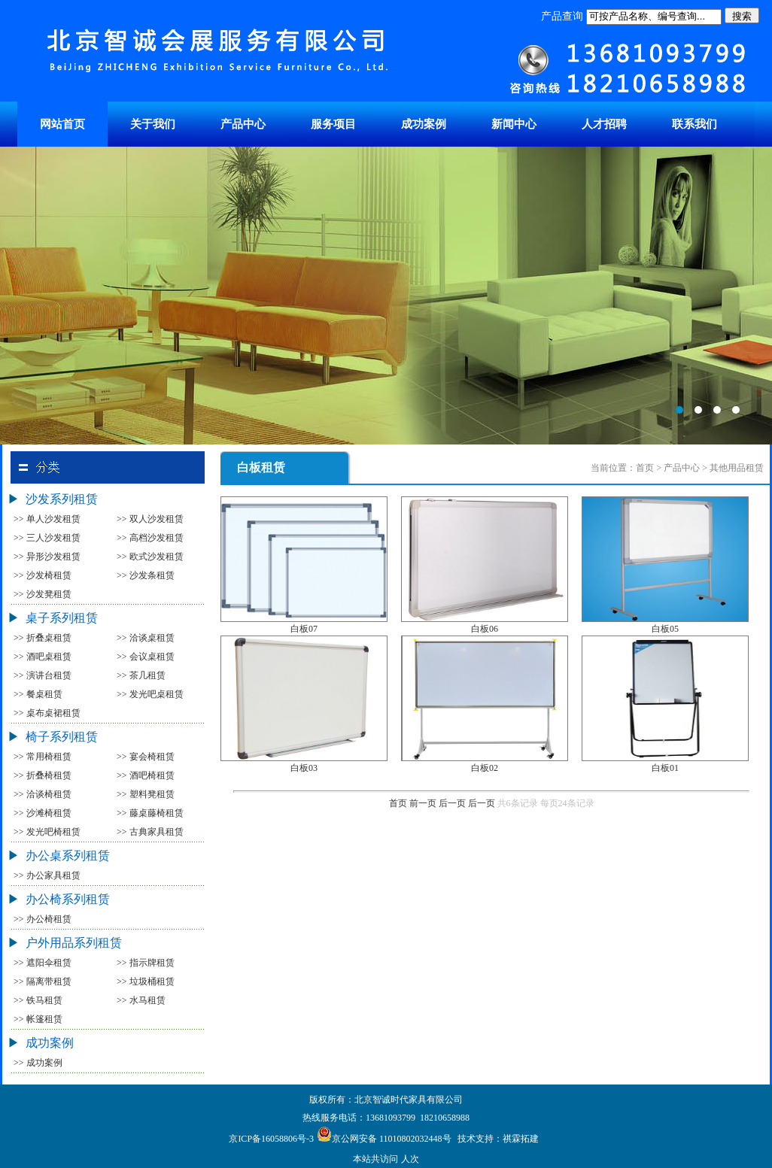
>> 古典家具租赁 (150, 832)
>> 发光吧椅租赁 (47, 832)
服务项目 (333, 124)
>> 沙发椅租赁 (42, 575)
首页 (398, 803)
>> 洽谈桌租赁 (146, 638)
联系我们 (694, 124)
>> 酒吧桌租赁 (42, 656)
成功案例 (423, 124)
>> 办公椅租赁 (42, 919)
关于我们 (152, 124)
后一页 (452, 803)
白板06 (484, 628)
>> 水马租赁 (141, 1000)
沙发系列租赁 (62, 499)
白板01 (665, 768)
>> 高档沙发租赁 (150, 537)
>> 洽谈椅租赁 (42, 794)
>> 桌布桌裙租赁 (47, 713)
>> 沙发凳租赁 (42, 594)
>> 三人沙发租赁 (47, 537)
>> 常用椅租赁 (42, 756)
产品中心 (243, 124)
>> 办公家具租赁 (47, 875)
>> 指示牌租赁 (146, 962)
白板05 (665, 628)
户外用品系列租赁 (74, 942)
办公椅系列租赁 (68, 899)
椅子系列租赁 (62, 736)
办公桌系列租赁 (68, 855)
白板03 (304, 768)
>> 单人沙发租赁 (47, 519)
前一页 (422, 803)
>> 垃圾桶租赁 (146, 981)
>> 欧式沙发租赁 (150, 556)
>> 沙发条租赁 (146, 575)
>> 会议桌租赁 (146, 656)
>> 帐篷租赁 (38, 1019)
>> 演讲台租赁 (42, 675)
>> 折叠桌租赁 (42, 638)
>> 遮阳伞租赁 (42, 962)
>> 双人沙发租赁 (150, 519)
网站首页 (62, 124)
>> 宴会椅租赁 (146, 756)
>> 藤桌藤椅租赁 (150, 813)
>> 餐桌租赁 (38, 694)
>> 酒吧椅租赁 (146, 775)
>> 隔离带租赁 (42, 981)
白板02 (484, 768)
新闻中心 (513, 124)
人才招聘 (604, 124)
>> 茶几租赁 (141, 675)
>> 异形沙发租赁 (47, 556)
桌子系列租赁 (62, 617)
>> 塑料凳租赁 (146, 794)
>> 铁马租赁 (38, 1000)
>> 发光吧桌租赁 (150, 694)
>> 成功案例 (38, 1062)
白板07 (304, 628)
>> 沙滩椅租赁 (42, 813)
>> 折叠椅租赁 (42, 775)
